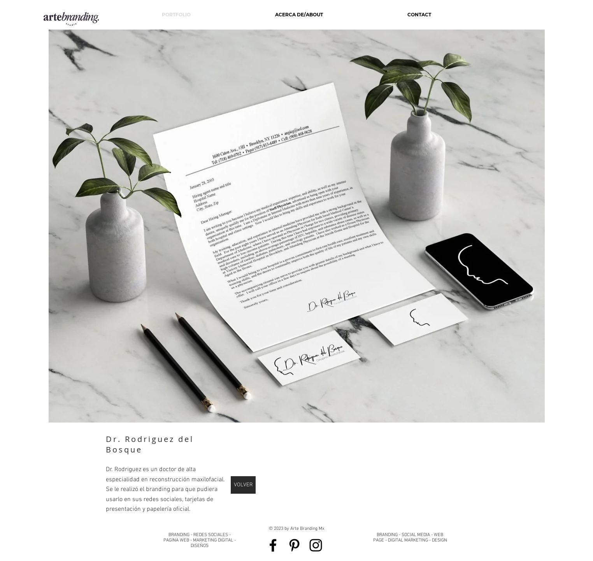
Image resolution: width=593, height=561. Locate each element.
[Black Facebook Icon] (273, 545)
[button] (297, 226)
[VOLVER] (243, 485)
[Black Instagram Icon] (315, 545)
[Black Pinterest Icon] (294, 545)
